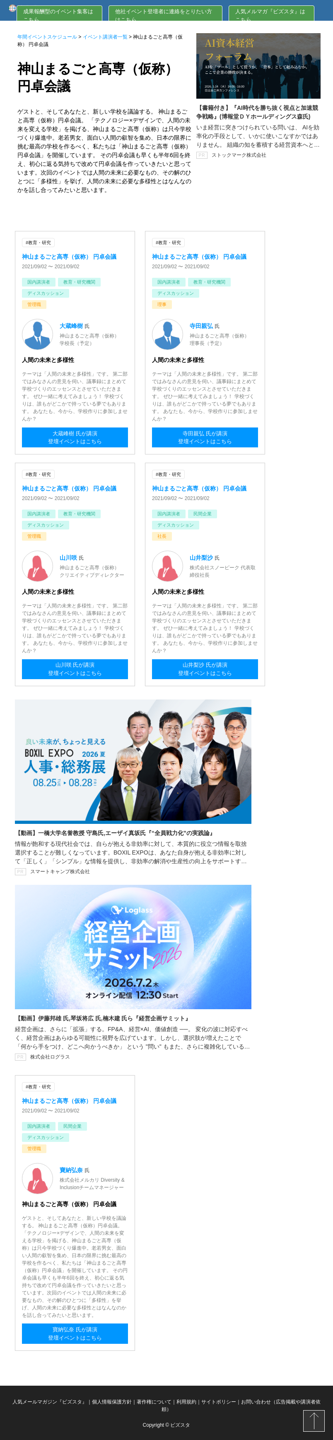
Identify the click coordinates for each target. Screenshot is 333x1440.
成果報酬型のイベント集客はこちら (58, 15)
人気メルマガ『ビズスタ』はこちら (270, 15)
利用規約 (186, 1401)
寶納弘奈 (72, 1169)
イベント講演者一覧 (105, 37)
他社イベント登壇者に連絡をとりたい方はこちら (163, 15)
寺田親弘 (202, 325)
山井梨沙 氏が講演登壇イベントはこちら (205, 669)
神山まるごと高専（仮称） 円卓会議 (69, 256)
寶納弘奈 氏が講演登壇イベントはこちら (75, 1333)
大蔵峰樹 (72, 325)
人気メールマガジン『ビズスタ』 (49, 1401)
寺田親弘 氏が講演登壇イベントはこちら (205, 437)
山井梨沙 (202, 557)
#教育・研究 (38, 242)
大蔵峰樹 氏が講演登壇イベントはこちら (75, 437)
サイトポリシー (218, 1401)
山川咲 (69, 557)
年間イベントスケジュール (47, 37)
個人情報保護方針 (112, 1401)
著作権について (154, 1401)
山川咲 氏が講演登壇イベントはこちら (75, 669)
